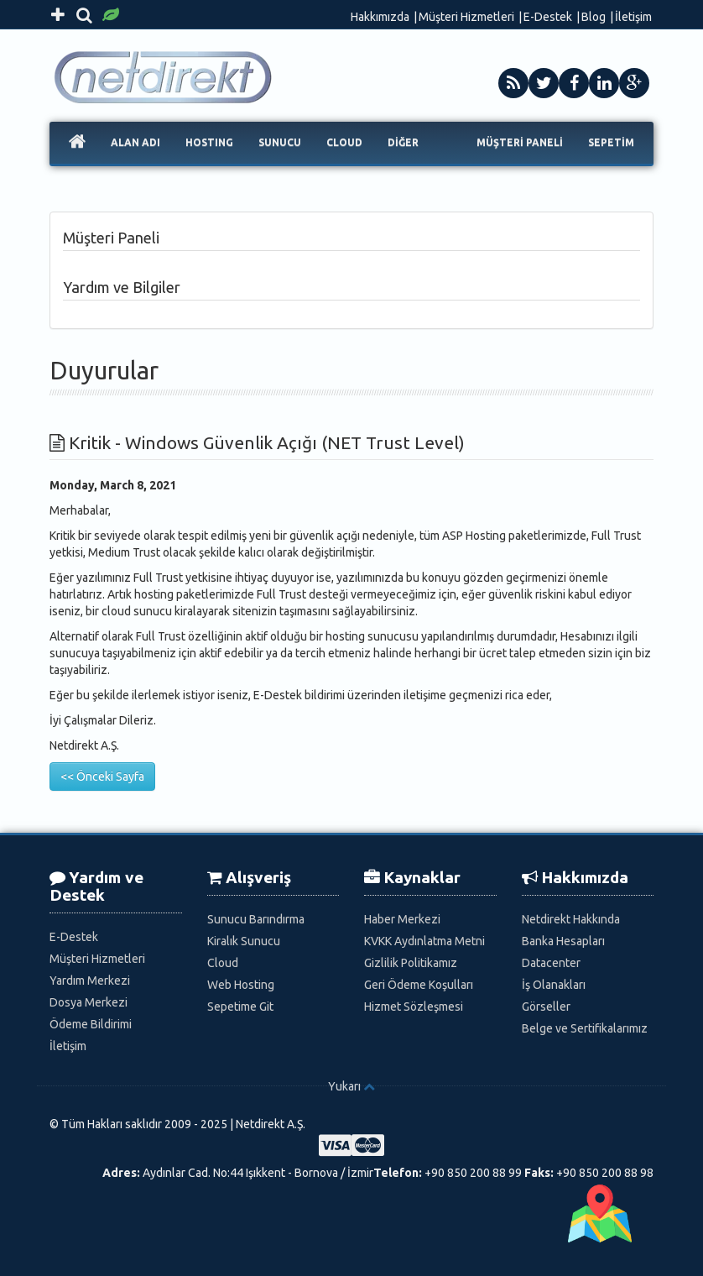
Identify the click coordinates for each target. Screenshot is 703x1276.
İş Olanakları (554, 984)
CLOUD (344, 142)
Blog (593, 17)
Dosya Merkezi (88, 1002)
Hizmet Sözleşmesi (413, 1006)
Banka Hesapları (563, 941)
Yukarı (344, 1086)
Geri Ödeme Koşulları (418, 984)
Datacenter (551, 963)
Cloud (222, 963)
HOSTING (209, 142)
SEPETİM (611, 142)
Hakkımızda (380, 17)
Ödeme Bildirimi (90, 1024)
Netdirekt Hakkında (571, 919)
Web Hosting (240, 984)
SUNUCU (279, 142)
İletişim (633, 17)
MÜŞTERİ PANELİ (519, 142)
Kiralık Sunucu (243, 941)
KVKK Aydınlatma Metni (424, 941)
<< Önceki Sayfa (102, 776)
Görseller (546, 1006)
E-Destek (547, 17)
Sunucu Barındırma (256, 919)
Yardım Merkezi (89, 980)
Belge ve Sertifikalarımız (585, 1028)
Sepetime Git (240, 1006)
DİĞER (403, 142)
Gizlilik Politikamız (410, 963)
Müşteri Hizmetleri (466, 17)
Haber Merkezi (402, 919)
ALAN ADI (135, 142)
